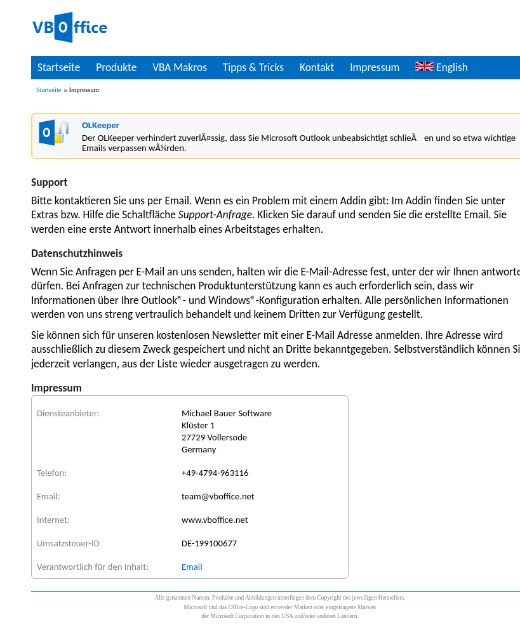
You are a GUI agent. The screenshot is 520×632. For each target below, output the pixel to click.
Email (192, 566)
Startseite (58, 67)
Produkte (116, 67)
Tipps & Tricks (253, 67)
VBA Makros (179, 67)
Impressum (374, 67)
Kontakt (317, 67)
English (441, 67)
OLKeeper (100, 125)
